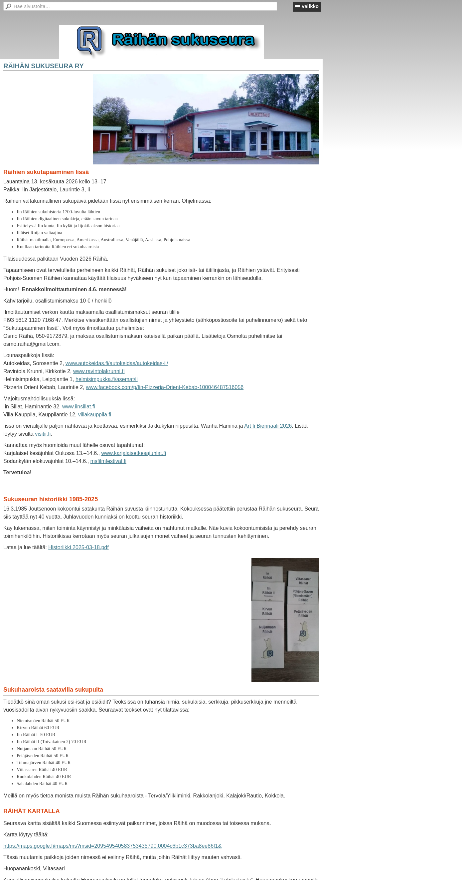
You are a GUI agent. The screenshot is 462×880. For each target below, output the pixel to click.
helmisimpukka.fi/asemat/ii (107, 379)
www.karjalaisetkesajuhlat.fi (133, 453)
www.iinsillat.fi (78, 406)
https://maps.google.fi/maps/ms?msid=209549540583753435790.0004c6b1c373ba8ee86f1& (112, 846)
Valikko (310, 6)
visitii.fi (43, 434)
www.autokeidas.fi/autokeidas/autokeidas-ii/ (117, 363)
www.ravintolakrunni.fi (99, 371)
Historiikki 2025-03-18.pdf (78, 547)
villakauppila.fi (94, 414)
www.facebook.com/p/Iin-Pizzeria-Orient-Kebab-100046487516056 (164, 387)
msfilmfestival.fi (108, 461)
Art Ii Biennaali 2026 (268, 426)
